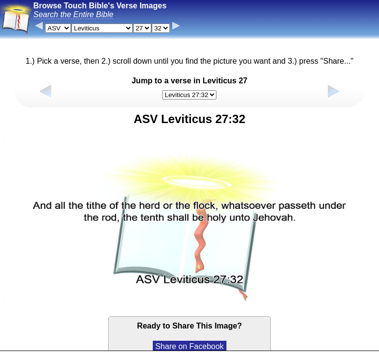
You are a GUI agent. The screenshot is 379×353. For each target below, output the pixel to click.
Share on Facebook (189, 346)
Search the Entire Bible (73, 14)
